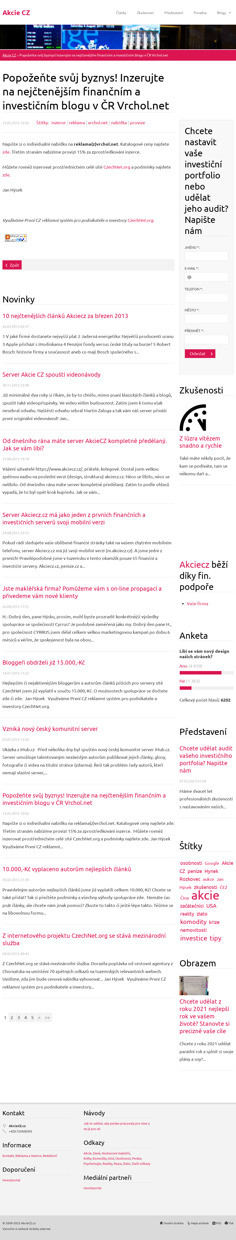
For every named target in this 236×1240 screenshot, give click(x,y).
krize (214, 922)
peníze (195, 871)
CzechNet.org (116, 166)
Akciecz (194, 564)
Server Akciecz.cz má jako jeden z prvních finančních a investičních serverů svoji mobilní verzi (74, 518)
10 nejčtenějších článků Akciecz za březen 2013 (65, 315)
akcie (205, 894)
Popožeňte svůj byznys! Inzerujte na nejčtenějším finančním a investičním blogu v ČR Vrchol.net (84, 799)
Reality (107, 1163)
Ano (183, 665)
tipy (215, 938)
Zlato (127, 1163)
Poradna (200, 12)
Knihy (87, 1158)
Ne (182, 680)
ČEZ (223, 887)
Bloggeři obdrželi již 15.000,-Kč (43, 662)
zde (6, 151)
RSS (218, 1223)
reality (187, 913)
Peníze (136, 1158)
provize (137, 122)
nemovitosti (193, 930)
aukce (208, 879)
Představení (173, 12)
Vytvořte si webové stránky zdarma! (26, 1229)
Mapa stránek (200, 1223)
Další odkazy (141, 1163)
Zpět (14, 264)
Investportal (11, 1180)
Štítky (42, 122)
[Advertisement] (206, 95)
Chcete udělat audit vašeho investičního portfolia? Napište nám (206, 759)
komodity (193, 921)
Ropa (117, 1163)
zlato (202, 913)
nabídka (119, 122)
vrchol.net (98, 122)
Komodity (100, 1158)
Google (212, 863)
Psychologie (92, 1163)
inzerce (58, 122)
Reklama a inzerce (28, 1155)
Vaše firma (197, 603)
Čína (184, 897)
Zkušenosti (145, 12)
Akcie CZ (9, 55)
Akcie (87, 1153)
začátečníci (192, 906)
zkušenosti (205, 887)
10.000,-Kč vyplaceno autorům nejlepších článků (66, 868)
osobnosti (191, 863)
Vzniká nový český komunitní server (50, 728)
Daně (96, 1153)
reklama (77, 122)
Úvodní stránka (173, 1223)
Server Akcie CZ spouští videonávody (51, 374)
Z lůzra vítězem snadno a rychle (200, 442)
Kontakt (8, 1155)
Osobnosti (123, 1158)
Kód (111, 1158)
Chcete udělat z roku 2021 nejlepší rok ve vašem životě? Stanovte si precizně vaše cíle (204, 1016)
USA (211, 905)
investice (193, 938)
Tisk (231, 1223)
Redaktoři (50, 1155)
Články (121, 12)
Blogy (221, 12)
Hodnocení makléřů (116, 1153)
